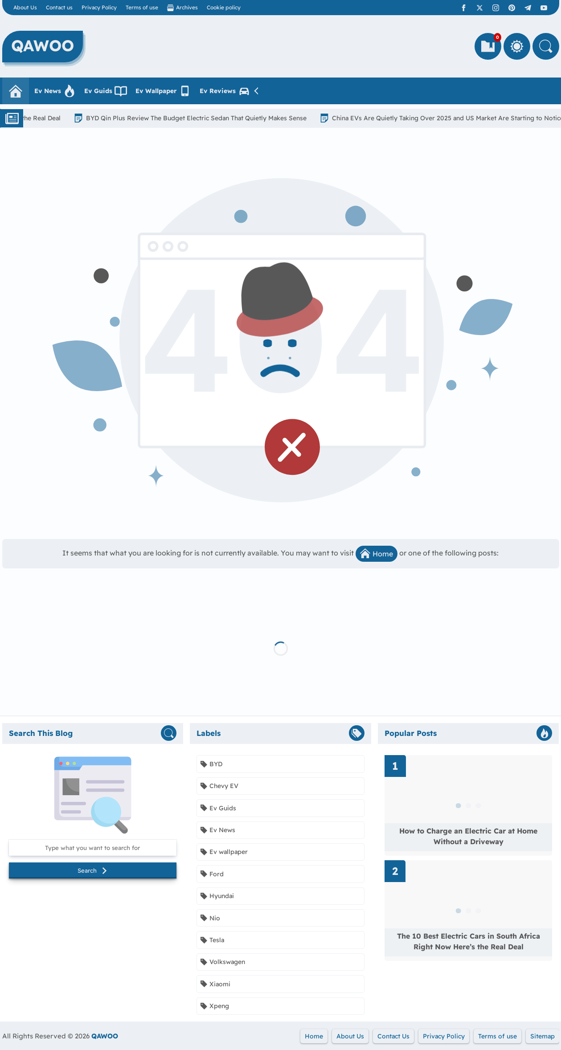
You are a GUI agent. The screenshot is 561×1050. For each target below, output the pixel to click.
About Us (25, 7)
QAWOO (104, 1036)
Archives (182, 7)
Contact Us (393, 1036)
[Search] (545, 46)
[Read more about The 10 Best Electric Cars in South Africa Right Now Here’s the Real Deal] (469, 910)
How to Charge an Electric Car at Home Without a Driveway (468, 836)
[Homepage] (15, 91)
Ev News (55, 91)
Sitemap (542, 1036)
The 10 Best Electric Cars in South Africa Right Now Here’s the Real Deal (468, 941)
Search (93, 870)
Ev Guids (105, 91)
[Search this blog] (93, 848)
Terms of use (142, 7)
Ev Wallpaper (163, 91)
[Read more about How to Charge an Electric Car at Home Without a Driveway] (469, 805)
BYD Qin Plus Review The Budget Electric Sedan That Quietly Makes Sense (202, 118)
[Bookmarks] (488, 46)
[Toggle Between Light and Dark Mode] (517, 46)
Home (376, 553)
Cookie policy (224, 7)
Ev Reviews (225, 91)
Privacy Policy (99, 7)
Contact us (59, 7)
